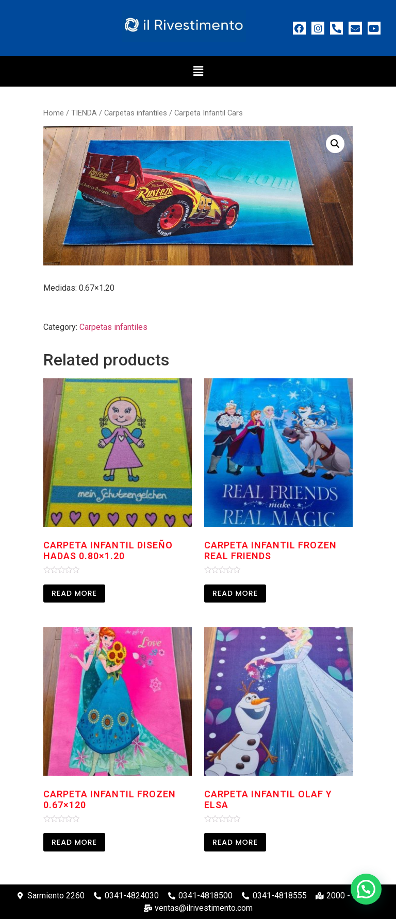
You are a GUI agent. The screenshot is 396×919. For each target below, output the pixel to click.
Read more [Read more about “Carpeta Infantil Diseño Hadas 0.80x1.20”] (74, 593)
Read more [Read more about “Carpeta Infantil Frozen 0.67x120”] (74, 842)
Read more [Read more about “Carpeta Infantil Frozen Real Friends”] (235, 593)
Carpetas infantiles (135, 113)
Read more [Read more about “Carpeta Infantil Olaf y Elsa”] (235, 842)
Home (53, 113)
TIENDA (84, 113)
